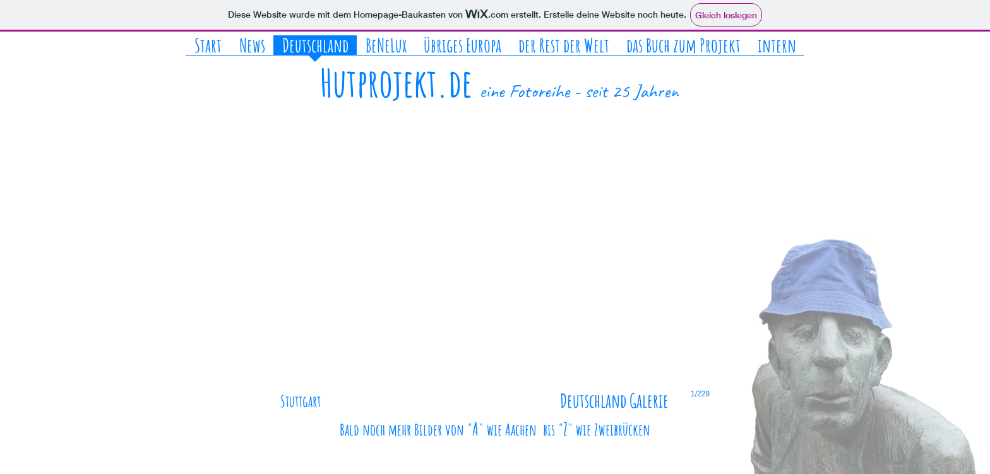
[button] (495, 270)
